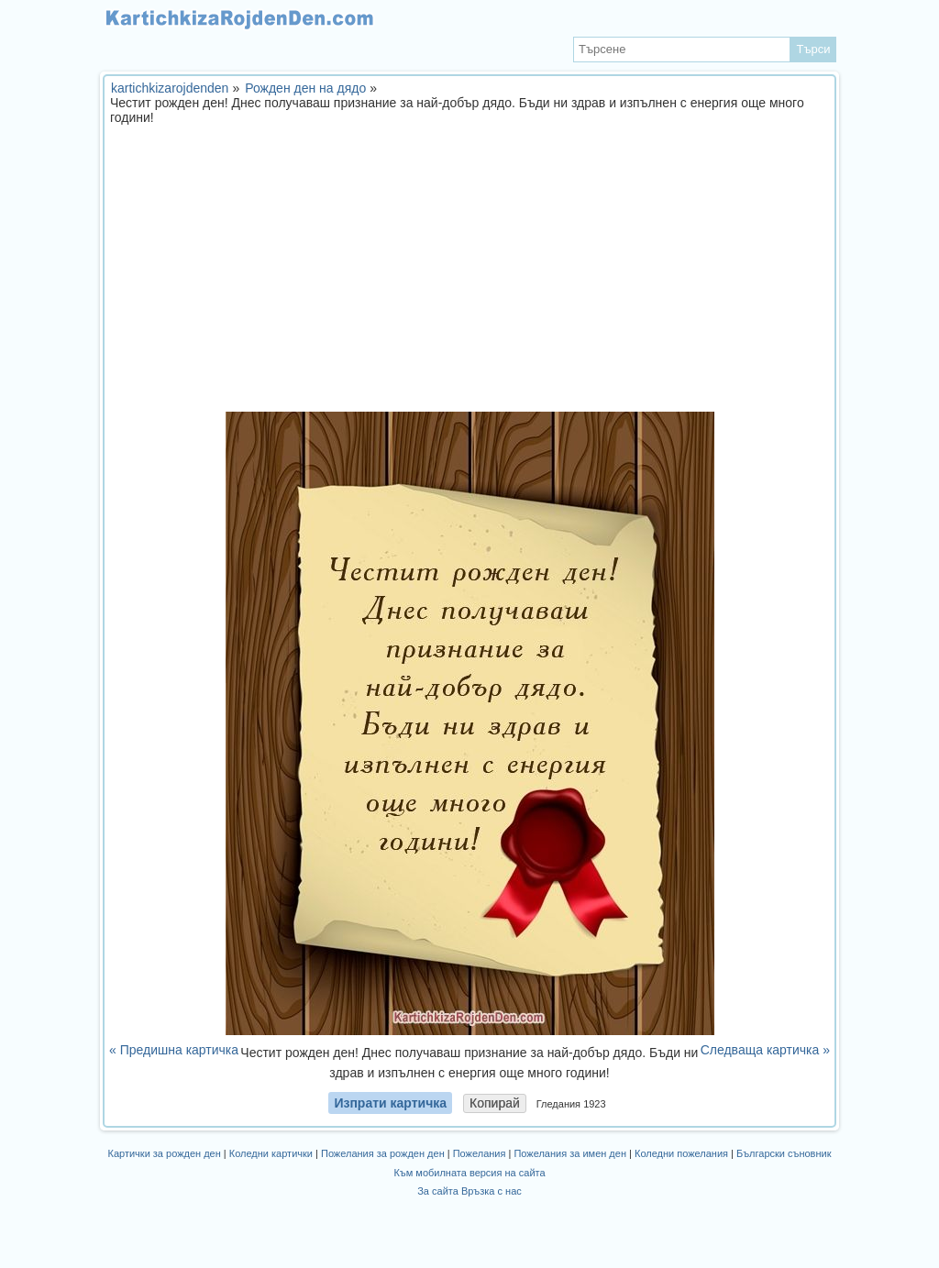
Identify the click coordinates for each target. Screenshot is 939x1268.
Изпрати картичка (390, 1103)
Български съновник (783, 1153)
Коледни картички (271, 1153)
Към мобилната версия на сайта (469, 1172)
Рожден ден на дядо (305, 88)
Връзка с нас (491, 1190)
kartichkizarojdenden (169, 88)
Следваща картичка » (765, 1049)
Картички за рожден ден (164, 1153)
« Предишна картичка (173, 1049)
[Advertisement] (469, 274)
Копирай (495, 1103)
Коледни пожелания (681, 1153)
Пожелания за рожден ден (383, 1153)
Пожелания (479, 1153)
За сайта (437, 1190)
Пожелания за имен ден (570, 1153)
